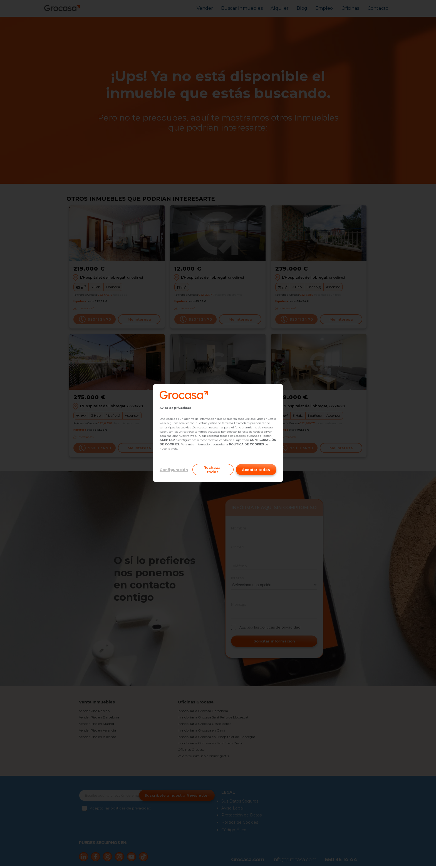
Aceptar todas (256, 469)
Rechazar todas (213, 469)
